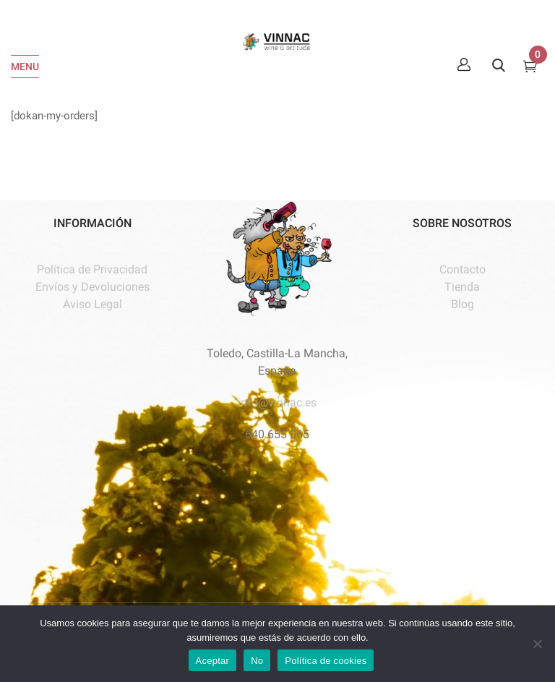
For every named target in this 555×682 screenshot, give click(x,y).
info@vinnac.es (277, 402)
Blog (462, 304)
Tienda (462, 287)
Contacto (462, 269)
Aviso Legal (92, 304)
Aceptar (213, 660)
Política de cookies (325, 660)
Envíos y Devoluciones (92, 287)
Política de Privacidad (92, 269)
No (257, 660)
